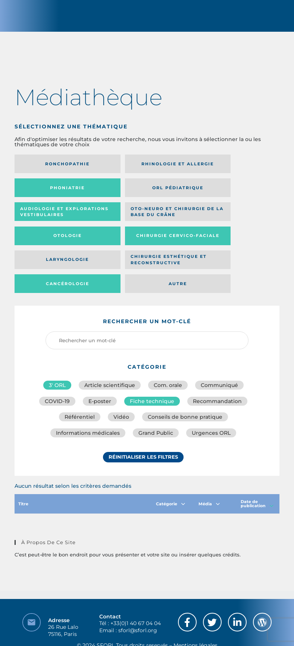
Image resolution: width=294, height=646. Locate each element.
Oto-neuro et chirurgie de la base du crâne (227, 193)
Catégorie (170, 465)
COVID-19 (57, 362)
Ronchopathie (56, 166)
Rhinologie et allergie (129, 167)
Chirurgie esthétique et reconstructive (54, 244)
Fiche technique (152, 362)
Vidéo (121, 378)
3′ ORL (57, 345)
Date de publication (257, 465)
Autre (230, 243)
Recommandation (217, 362)
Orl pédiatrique (55, 193)
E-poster (99, 362)
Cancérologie (143, 243)
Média (209, 465)
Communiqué (219, 345)
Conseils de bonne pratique (185, 378)
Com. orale (168, 345)
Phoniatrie (230, 166)
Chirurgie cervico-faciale (137, 220)
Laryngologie (230, 219)
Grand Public (155, 394)
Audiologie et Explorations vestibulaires (129, 193)
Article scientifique (109, 345)
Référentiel (80, 378)
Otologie (55, 219)
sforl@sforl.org (137, 592)
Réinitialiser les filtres (143, 419)
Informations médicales (88, 394)
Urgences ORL (211, 394)
